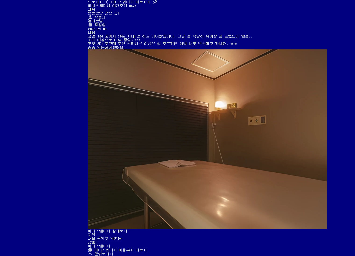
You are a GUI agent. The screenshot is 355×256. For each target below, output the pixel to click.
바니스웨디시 (99, 246)
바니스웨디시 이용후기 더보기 (117, 250)
